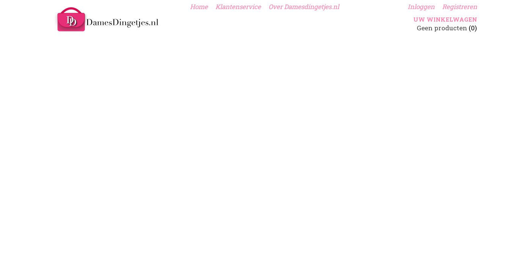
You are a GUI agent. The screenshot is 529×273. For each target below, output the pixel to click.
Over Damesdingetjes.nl (303, 6)
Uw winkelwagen (445, 19)
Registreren (459, 6)
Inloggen (421, 6)
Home (199, 6)
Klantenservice (238, 6)
